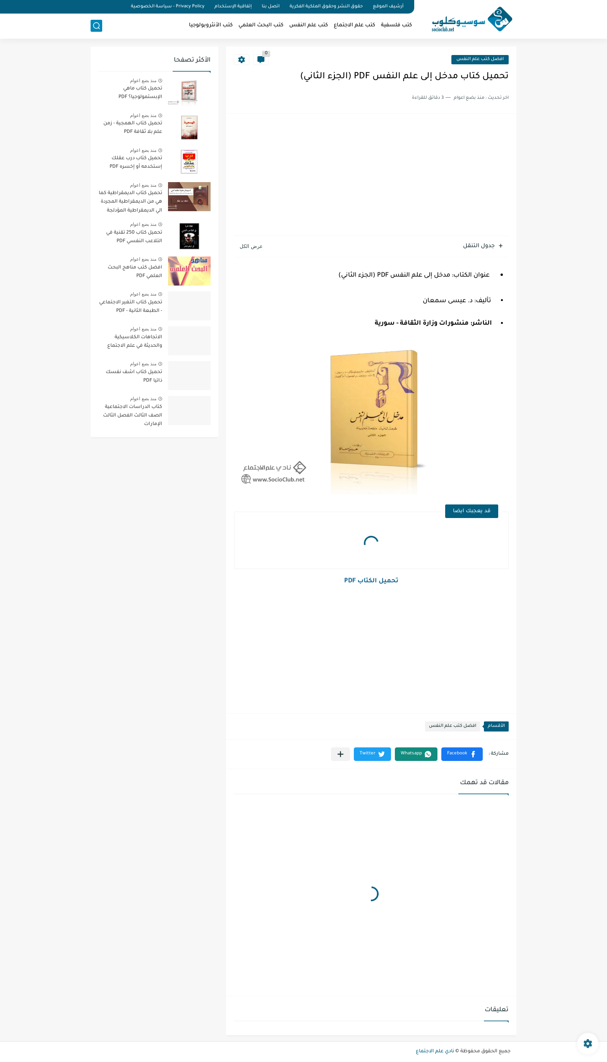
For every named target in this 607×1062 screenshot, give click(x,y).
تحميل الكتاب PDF (371, 581)
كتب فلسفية (396, 25)
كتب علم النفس (308, 25)
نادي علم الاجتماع (435, 1051)
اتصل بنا (270, 6)
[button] (462, 754)
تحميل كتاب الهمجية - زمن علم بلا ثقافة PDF (132, 128)
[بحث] (96, 26)
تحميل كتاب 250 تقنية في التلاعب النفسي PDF (134, 237)
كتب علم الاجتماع (354, 25)
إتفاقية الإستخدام (233, 6)
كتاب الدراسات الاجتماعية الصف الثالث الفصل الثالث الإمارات (132, 415)
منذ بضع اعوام (143, 80)
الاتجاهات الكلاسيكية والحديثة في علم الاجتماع (134, 342)
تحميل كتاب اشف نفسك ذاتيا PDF (134, 377)
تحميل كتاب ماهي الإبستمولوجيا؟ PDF (140, 93)
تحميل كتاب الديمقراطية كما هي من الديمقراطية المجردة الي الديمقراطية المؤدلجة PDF (130, 203)
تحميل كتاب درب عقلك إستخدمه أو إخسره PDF (136, 163)
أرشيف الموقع (388, 6)
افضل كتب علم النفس (480, 59)
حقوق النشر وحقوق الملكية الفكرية (326, 6)
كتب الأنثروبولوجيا (211, 25)
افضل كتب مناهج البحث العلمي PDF (135, 272)
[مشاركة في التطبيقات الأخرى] (340, 754)
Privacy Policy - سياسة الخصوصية (167, 6)
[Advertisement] (371, 175)
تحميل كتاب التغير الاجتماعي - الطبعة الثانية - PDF (130, 307)
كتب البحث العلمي (260, 25)
